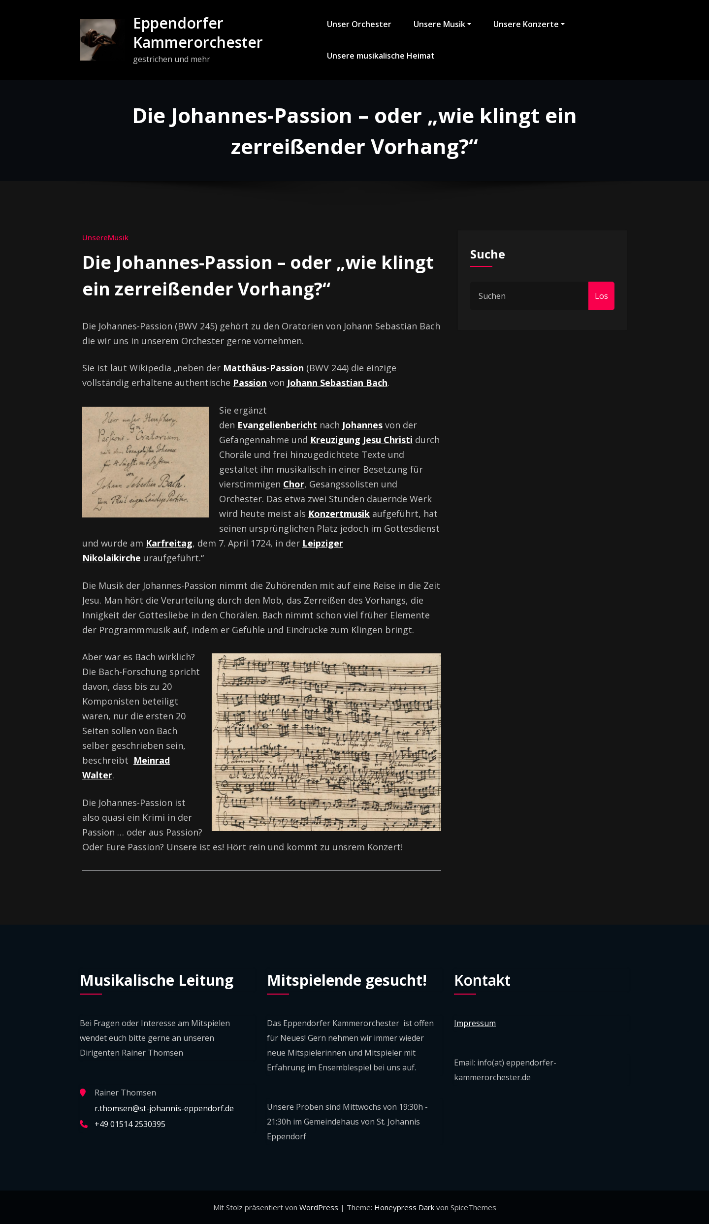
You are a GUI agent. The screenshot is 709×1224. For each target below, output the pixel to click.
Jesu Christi (388, 440)
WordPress (319, 1207)
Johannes (362, 425)
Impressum (475, 1023)
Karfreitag (169, 543)
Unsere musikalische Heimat (381, 55)
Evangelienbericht (277, 425)
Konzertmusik (339, 513)
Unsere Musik (442, 24)
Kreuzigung (335, 440)
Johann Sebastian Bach (337, 382)
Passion (250, 382)
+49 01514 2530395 (130, 1124)
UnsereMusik (105, 237)
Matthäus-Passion (263, 368)
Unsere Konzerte (529, 24)
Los (601, 295)
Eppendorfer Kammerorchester (198, 32)
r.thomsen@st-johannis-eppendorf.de (164, 1108)
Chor (293, 484)
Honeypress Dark (404, 1207)
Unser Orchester (359, 24)
